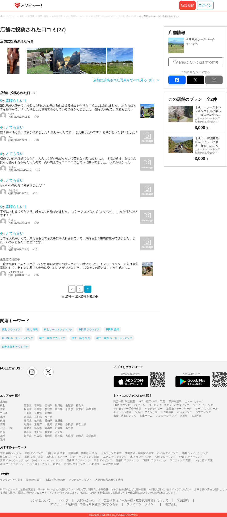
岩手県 (38, 405)
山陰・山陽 (6, 428)
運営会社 (171, 504)
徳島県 (28, 432)
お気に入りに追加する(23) (198, 62)
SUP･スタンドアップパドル (129, 405)
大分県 (69, 435)
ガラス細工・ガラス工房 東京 (44, 464)
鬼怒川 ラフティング (127, 460)
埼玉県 (59, 409)
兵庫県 (59, 424)
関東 (2, 409)
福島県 (79, 405)
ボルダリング (184, 412)
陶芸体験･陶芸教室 (124, 401)
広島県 (59, 428)
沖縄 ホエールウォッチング (47, 460)
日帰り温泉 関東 (55, 453)
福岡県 (28, 435)
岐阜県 (38, 420)
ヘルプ (63, 500)
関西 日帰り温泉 (34, 456)
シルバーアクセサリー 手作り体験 (154, 412)
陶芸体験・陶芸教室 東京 (139, 453)
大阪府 (48, 424)
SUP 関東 (94, 464)
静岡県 (28, 420)
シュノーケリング (203, 405)
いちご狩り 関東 (203, 460)
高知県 (59, 432)
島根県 (38, 428)
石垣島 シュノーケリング (60, 456)
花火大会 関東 (111, 464)
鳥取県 (28, 428)
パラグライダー (153, 408)
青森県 (28, 405)
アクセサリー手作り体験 (127, 408)
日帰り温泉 (175, 401)
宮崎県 (79, 435)
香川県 (38, 432)
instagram (32, 372)
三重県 (59, 420)
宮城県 (48, 405)
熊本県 (59, 435)
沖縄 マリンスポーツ (11, 464)
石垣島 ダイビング (167, 453)
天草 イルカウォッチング (14, 460)
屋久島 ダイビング (10, 456)
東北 (2, 405)
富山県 (28, 416)
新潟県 (48, 413)
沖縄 (2, 439)
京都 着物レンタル (10, 453)
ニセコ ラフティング (115, 456)
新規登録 (187, 5)
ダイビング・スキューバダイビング (169, 405)
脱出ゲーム (146, 415)
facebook (177, 80)
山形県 (69, 405)
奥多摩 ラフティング (78, 460)
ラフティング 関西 (180, 460)
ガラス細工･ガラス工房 (152, 401)
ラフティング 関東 (89, 456)
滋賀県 (28, 424)
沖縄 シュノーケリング (195, 453)
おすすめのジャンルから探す (133, 395)
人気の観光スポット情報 (109, 479)
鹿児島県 (91, 435)
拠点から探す (33, 479)
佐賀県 (38, 435)
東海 (2, 420)
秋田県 (59, 405)
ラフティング (203, 412)
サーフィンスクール (206, 408)
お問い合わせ (86, 500)
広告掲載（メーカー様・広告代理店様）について (136, 500)
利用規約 (183, 500)
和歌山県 (81, 424)
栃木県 (28, 409)
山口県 (69, 428)
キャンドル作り (122, 412)
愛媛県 (48, 432)
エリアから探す (10, 395)
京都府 (38, 424)
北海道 (4, 401)
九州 (2, 435)
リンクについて (40, 500)
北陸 (2, 416)
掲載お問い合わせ (55, 479)
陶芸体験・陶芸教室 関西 (83, 453)
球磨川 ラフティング (154, 460)
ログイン (205, 5)
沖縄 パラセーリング (191, 456)
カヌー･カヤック (194, 401)
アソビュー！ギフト (80, 479)
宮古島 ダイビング (74, 464)
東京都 (79, 409)
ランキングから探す (11, 479)
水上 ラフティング (140, 456)
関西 (2, 424)
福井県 (48, 416)
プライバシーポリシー (141, 504)
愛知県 (48, 420)
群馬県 (38, 409)
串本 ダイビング (103, 460)
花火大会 (196, 415)
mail (214, 80)
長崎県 (48, 435)
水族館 (183, 415)
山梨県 (28, 413)
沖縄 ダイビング (34, 453)
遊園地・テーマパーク (178, 408)
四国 (2, 432)
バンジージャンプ (166, 415)
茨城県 (48, 409)
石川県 (38, 416)
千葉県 (69, 409)
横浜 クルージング (165, 456)
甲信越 (4, 413)
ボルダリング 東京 (111, 453)
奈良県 (69, 424)
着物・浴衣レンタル (125, 415)
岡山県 (48, 428)
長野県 (38, 413)
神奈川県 (91, 409)
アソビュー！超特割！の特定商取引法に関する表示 (84, 504)
